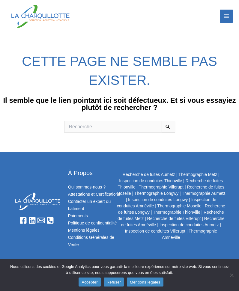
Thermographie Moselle (179, 205)
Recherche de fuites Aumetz (149, 174)
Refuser (114, 282)
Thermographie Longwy (156, 193)
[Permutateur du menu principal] (226, 16)
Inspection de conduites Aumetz (189, 224)
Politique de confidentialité (92, 223)
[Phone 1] (50, 220)
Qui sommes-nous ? (87, 187)
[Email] (41, 220)
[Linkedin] (32, 220)
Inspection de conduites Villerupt (155, 231)
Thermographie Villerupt (161, 187)
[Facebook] (23, 220)
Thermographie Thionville (176, 212)
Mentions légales (84, 230)
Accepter (89, 282)
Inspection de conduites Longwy (158, 199)
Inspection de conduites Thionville (150, 180)
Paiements (78, 215)
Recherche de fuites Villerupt (174, 218)
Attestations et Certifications (94, 194)
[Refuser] (232, 275)
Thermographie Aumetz (204, 193)
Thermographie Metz (197, 174)
